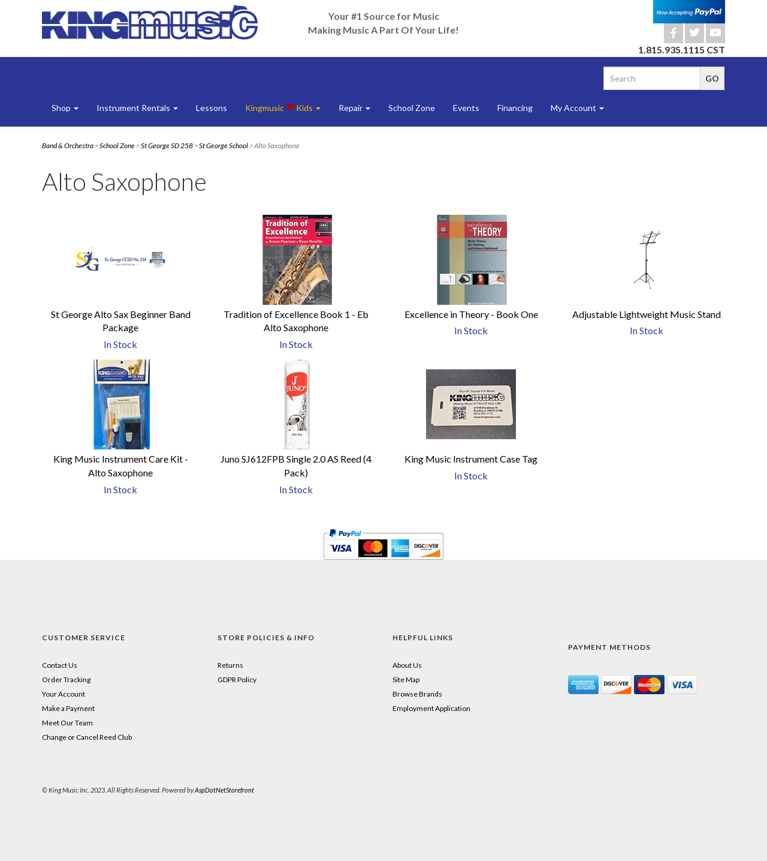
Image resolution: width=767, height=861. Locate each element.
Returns (230, 665)
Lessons (211, 108)
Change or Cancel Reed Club (87, 737)
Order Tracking (66, 679)
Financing (515, 108)
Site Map (405, 679)
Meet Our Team (67, 722)
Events (466, 108)
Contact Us (59, 665)
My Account (577, 108)
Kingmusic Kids (283, 108)
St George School (223, 145)
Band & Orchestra (67, 145)
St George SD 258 (167, 145)
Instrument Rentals (137, 108)
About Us (407, 665)
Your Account (63, 693)
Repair (354, 108)
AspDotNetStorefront (224, 790)
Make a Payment (68, 708)
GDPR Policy (237, 679)
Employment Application (431, 708)
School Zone (411, 108)
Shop (65, 108)
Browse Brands (417, 693)
